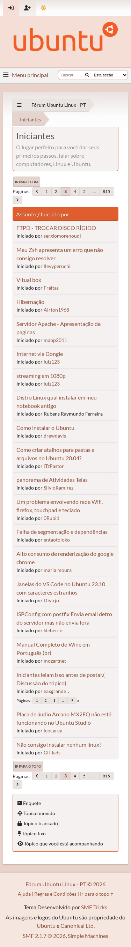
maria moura (58, 570)
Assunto (26, 214)
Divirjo (51, 600)
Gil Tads (52, 752)
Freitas (51, 288)
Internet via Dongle (39, 353)
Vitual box (28, 279)
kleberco (53, 630)
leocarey (53, 730)
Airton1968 (56, 310)
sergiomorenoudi (62, 236)
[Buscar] (87, 75)
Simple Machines (88, 935)
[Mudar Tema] (43, 8)
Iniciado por (55, 214)
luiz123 (52, 362)
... (94, 191)
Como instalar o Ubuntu (45, 427)
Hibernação (30, 301)
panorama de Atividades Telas (52, 479)
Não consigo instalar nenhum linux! (58, 744)
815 (106, 191)
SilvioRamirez (58, 488)
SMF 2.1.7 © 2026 (44, 935)
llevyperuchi (57, 266)
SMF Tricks (94, 907)
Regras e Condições (55, 894)
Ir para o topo (28, 766)
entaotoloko (57, 540)
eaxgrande (55, 691)
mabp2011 (55, 340)
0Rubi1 (51, 518)
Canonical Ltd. (77, 925)
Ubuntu (46, 925)
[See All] (19, 105)
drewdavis (55, 436)
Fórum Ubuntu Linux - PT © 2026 (65, 884)
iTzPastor (54, 466)
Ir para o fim (26, 182)
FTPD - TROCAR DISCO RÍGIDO (56, 227)
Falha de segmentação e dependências (62, 531)
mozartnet (55, 661)
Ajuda (24, 894)
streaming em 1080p (41, 375)
